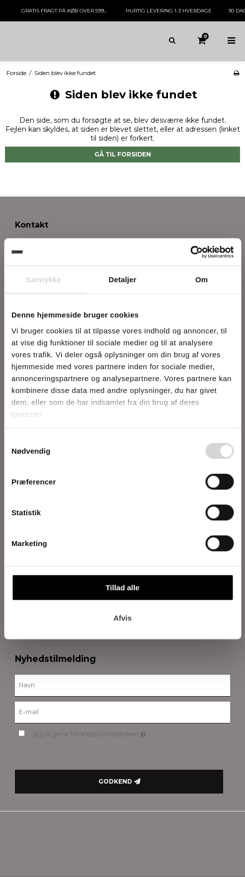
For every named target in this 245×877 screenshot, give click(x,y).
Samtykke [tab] (43, 279)
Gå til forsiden (122, 154)
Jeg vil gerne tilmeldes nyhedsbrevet (114, 732)
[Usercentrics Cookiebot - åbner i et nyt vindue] (190, 251)
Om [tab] (201, 279)
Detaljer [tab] (123, 279)
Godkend (115, 781)
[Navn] (122, 684)
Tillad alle (122, 587)
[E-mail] (122, 711)
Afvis (122, 618)
